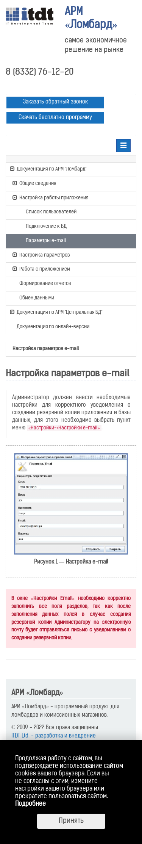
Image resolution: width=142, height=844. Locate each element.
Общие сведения (34, 183)
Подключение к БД (43, 226)
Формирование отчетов (41, 283)
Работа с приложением (41, 269)
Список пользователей (47, 211)
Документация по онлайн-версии (49, 327)
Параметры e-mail (42, 240)
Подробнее (30, 804)
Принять (71, 821)
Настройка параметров (41, 255)
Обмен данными (33, 297)
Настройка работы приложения (50, 197)
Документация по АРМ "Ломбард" (48, 169)
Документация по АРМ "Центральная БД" (56, 312)
